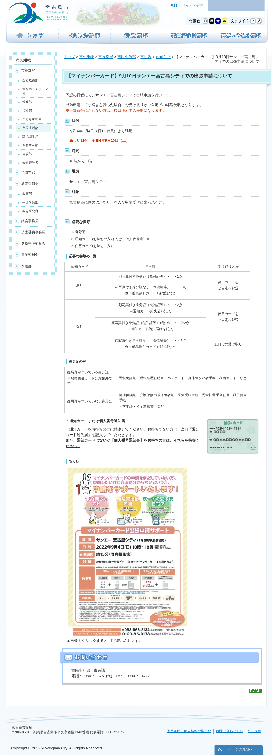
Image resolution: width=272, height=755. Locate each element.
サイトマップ (192, 5)
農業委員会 (30, 255)
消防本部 (28, 172)
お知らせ (163, 57)
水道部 (26, 266)
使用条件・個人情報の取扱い (189, 731)
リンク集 (254, 731)
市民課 (145, 57)
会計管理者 (30, 163)
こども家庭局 (31, 119)
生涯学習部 (30, 202)
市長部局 (105, 57)
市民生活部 (126, 57)
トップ (69, 57)
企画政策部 (30, 80)
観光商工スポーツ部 (35, 91)
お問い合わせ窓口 (229, 731)
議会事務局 (30, 221)
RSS (174, 5)
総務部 (27, 102)
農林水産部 (30, 145)
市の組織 (86, 57)
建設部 (27, 154)
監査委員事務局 (33, 232)
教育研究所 (30, 211)
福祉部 (27, 111)
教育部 (27, 194)
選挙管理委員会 (33, 243)
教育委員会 (30, 184)
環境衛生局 (30, 137)
